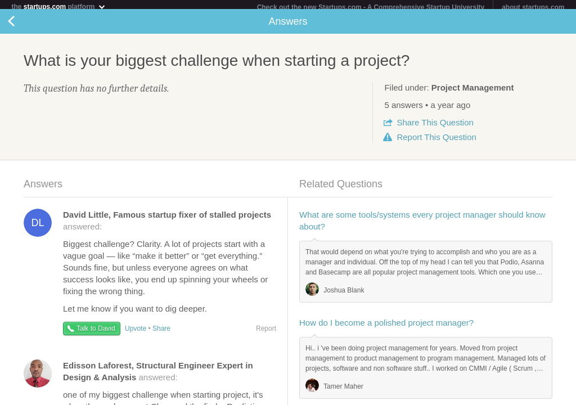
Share (435, 127)
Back (22, 26)
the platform (58, 6)
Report (436, 141)
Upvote (135, 333)
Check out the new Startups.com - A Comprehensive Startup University (371, 7)
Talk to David (95, 333)
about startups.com (533, 7)
